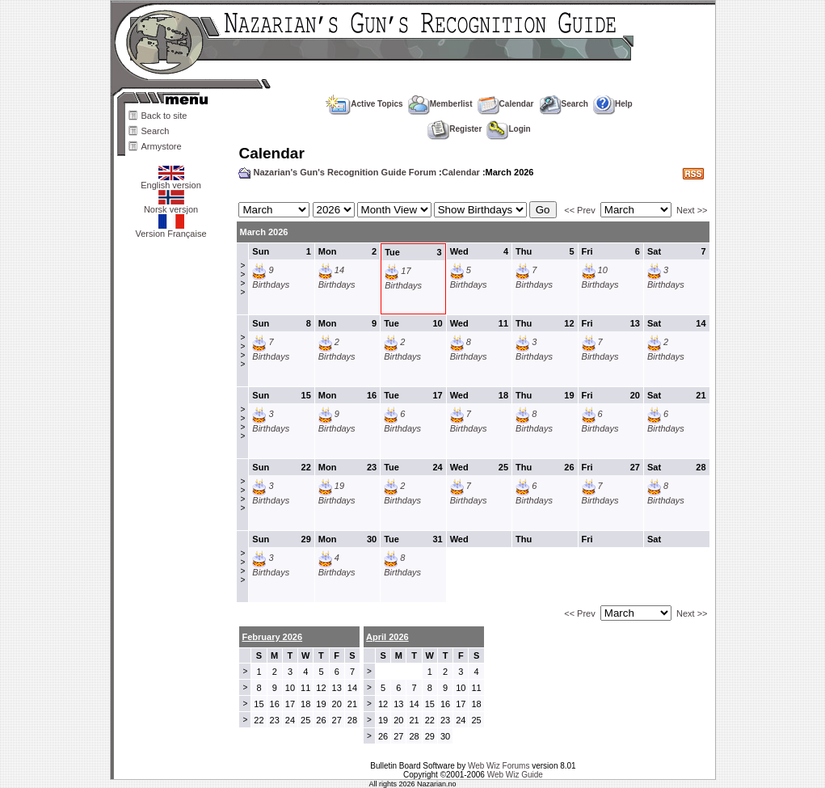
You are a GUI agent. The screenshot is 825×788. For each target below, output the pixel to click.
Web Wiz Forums (499, 765)
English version (171, 181)
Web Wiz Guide (515, 774)
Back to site (164, 115)
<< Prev (580, 210)
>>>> (242, 279)
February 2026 (272, 637)
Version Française (170, 229)
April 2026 (387, 637)
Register (454, 128)
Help (613, 103)
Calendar (506, 103)
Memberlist (440, 103)
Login (508, 128)
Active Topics (364, 103)
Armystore (161, 146)
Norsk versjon (171, 205)
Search (155, 131)
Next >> (692, 210)
